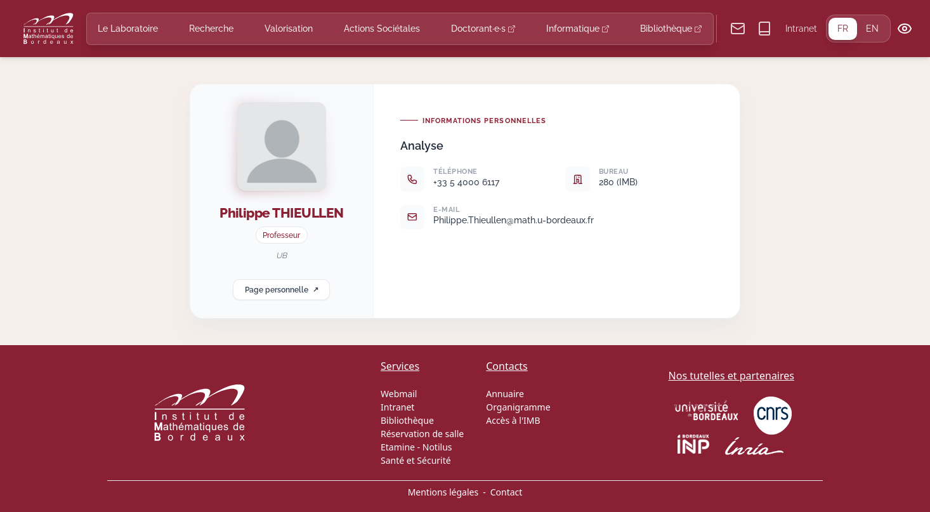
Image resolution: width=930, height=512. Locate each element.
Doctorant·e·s (483, 28)
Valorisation (289, 28)
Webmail (399, 394)
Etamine (398, 447)
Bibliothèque (671, 28)
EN (872, 28)
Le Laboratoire (128, 28)
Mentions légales (443, 492)
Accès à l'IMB (513, 420)
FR (842, 28)
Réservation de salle (422, 434)
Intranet (801, 28)
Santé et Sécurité (416, 460)
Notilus (437, 447)
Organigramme (518, 407)
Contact (506, 492)
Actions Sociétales (382, 28)
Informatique (577, 28)
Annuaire (505, 394)
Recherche (211, 28)
